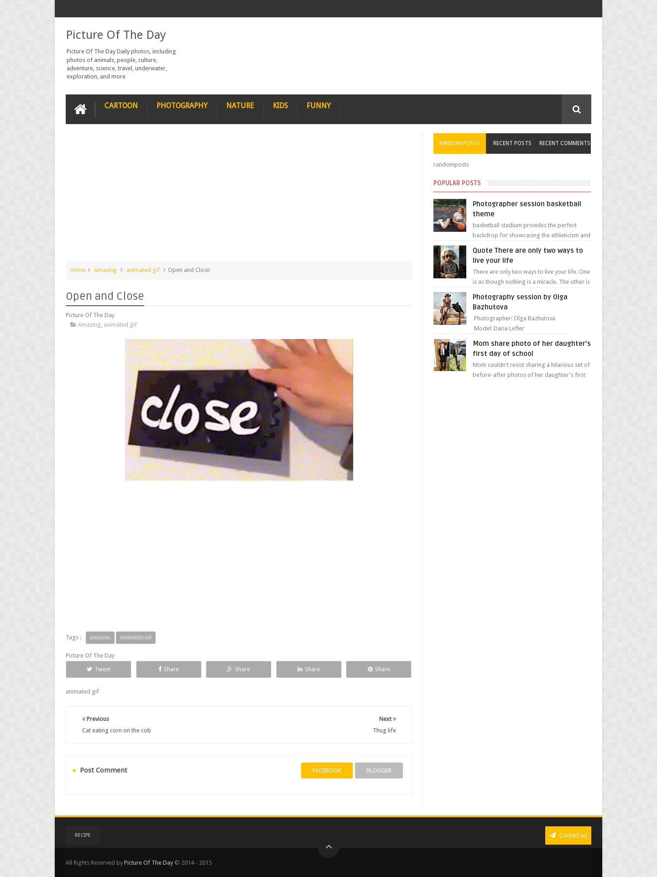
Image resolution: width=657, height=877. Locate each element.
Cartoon (121, 105)
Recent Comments (564, 143)
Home (78, 269)
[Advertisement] (239, 197)
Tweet (99, 669)
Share (168, 669)
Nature (240, 105)
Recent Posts (512, 143)
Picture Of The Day (116, 35)
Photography (182, 105)
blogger (378, 770)
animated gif (143, 269)
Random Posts (459, 143)
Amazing (105, 269)
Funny (319, 105)
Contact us (568, 835)
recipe (83, 835)
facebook (327, 770)
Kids (280, 105)
